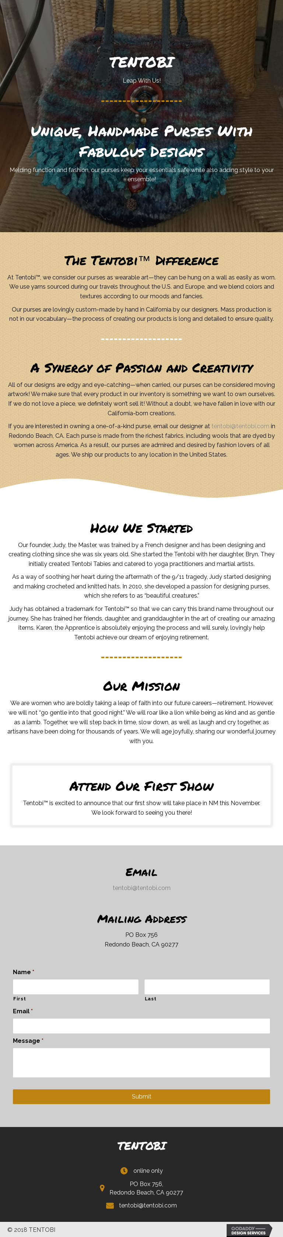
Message (28, 1039)
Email (23, 1010)
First (19, 998)
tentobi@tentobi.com (240, 426)
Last (151, 998)
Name (23, 972)
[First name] (76, 986)
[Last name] (207, 986)
